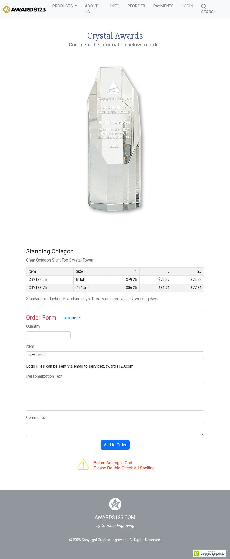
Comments (35, 417)
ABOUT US (91, 9)
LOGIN (187, 6)
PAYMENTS (163, 6)
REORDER (136, 6)
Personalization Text (44, 376)
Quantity (33, 326)
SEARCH (208, 9)
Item (30, 346)
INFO (114, 6)
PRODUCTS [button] (63, 6)
